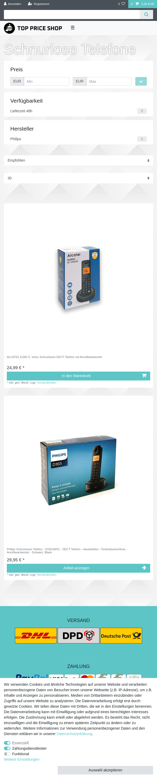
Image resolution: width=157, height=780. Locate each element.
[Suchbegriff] (72, 14)
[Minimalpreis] (46, 81)
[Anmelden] (12, 4)
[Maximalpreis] (108, 81)
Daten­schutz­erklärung (74, 734)
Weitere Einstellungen (21, 759)
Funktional (20, 754)
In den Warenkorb (104, 376)
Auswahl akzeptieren (105, 770)
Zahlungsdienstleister (29, 748)
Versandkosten (46, 382)
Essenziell (20, 743)
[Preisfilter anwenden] (141, 81)
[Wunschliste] (121, 4)
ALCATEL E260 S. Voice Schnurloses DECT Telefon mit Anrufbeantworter (54, 357)
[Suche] (146, 14)
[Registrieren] (38, 4)
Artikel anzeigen (104, 568)
